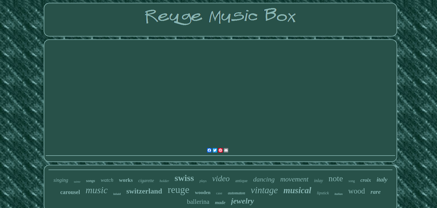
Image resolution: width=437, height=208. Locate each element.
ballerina (198, 201)
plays (203, 181)
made (220, 202)
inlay (318, 180)
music (97, 190)
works (126, 180)
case (219, 193)
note (336, 178)
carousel (70, 192)
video (221, 178)
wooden (202, 192)
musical (297, 190)
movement (294, 179)
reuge (179, 189)
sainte (77, 181)
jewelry (242, 201)
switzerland (144, 191)
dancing (264, 179)
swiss (184, 178)
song (352, 181)
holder (164, 181)
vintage (264, 190)
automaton (236, 193)
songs (90, 181)
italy (382, 179)
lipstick (323, 193)
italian (338, 193)
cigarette (146, 180)
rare (376, 191)
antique (241, 180)
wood (356, 191)
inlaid (117, 193)
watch (107, 180)
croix (365, 180)
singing (61, 180)
